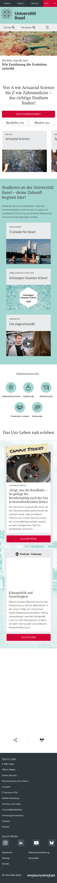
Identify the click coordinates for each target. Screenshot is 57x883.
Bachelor (15, 122)
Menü (47, 27)
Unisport (6, 821)
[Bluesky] (51, 843)
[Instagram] (5, 843)
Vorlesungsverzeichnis (12, 815)
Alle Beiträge (28, 538)
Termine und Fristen (11, 804)
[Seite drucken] (42, 740)
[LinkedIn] (20, 843)
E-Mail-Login (8, 764)
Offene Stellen (9, 769)
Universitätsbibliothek (12, 809)
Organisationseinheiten (22, 3)
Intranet (5, 827)
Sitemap (5, 858)
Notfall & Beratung (10, 798)
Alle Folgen (28, 637)
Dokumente (36, 3)
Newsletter (34, 858)
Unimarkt (6, 787)
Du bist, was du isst (28, 64)
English (7, 3)
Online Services (9, 775)
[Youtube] (36, 843)
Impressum (7, 852)
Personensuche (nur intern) (15, 781)
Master (42, 122)
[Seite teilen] (15, 740)
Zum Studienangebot (28, 114)
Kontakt (5, 864)
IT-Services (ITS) (9, 792)
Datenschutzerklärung (39, 852)
